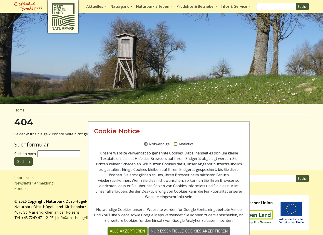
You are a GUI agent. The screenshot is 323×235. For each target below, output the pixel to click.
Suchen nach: (25, 153)
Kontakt (21, 188)
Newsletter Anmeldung (34, 183)
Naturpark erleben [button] (153, 6)
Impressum (24, 177)
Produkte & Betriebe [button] (195, 6)
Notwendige (152, 171)
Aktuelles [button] (95, 6)
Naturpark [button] (120, 6)
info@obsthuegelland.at (77, 217)
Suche (302, 6)
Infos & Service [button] (234, 6)
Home (19, 110)
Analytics (178, 171)
